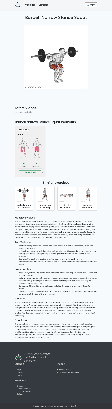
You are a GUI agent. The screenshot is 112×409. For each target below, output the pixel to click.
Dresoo (20, 386)
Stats (19, 372)
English (73, 406)
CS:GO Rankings (24, 391)
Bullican (20, 394)
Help (19, 369)
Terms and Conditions (69, 372)
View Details (30, 172)
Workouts (30, 4)
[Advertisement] (59, 96)
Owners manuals (24, 388)
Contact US (22, 375)
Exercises (43, 4)
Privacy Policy (65, 369)
